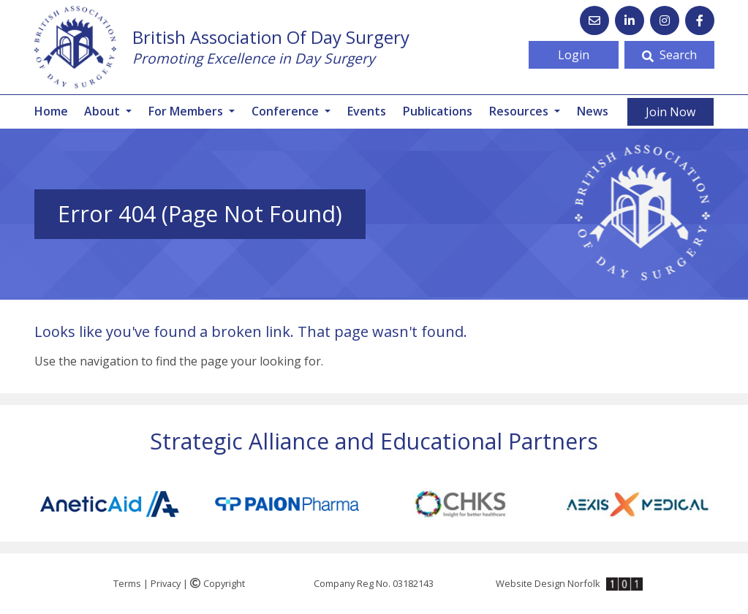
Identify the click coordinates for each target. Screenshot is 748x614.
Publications (437, 111)
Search (669, 55)
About (103, 111)
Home (51, 111)
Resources (520, 111)
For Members (187, 111)
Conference (287, 111)
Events (366, 111)
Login (573, 55)
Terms (127, 583)
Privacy (166, 583)
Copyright (217, 583)
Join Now (670, 112)
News (592, 111)
